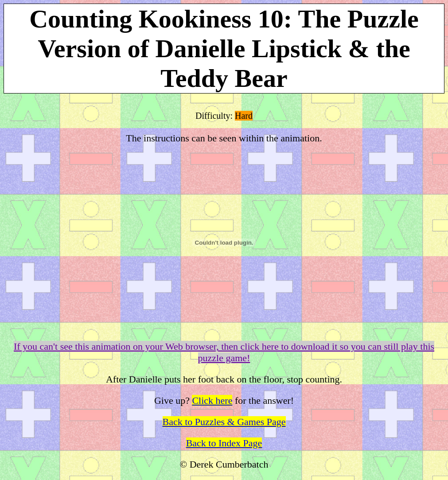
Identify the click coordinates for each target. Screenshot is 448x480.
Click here (212, 400)
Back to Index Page (224, 443)
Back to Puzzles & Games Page (224, 421)
